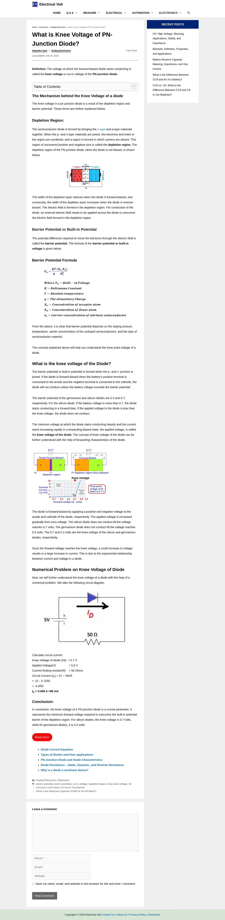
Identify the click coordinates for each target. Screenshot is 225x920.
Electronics (172, 13)
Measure (93, 13)
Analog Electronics (58, 27)
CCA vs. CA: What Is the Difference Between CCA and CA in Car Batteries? (171, 90)
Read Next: (42, 737)
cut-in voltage (80, 784)
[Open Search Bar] (189, 13)
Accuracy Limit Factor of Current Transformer (60, 787)
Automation (144, 13)
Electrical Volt (51, 4)
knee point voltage (117, 784)
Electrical (117, 13)
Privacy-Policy (138, 914)
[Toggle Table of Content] (132, 86)
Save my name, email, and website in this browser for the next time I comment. (85, 883)
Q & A (73, 13)
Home (57, 12)
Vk (130, 784)
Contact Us (108, 914)
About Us (122, 914)
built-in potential (62, 784)
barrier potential (44, 784)
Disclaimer (154, 914)
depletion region (97, 784)
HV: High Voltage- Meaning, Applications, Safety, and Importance (168, 38)
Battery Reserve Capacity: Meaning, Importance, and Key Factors (170, 64)
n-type (101, 129)
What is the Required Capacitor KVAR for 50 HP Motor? (66, 791)
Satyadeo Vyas (39, 50)
